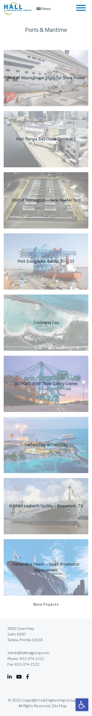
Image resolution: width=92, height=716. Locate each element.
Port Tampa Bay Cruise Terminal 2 (46, 139)
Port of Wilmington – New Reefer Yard (46, 200)
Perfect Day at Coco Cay (46, 445)
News (44, 8)
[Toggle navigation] (81, 8)
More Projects (46, 604)
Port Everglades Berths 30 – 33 (46, 261)
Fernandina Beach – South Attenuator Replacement (46, 567)
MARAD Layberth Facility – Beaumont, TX (46, 506)
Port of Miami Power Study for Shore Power (46, 78)
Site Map (59, 706)
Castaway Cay (46, 322)
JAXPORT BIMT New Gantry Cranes (46, 383)
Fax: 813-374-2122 (23, 664)
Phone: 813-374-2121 (25, 658)
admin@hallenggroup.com (28, 652)
